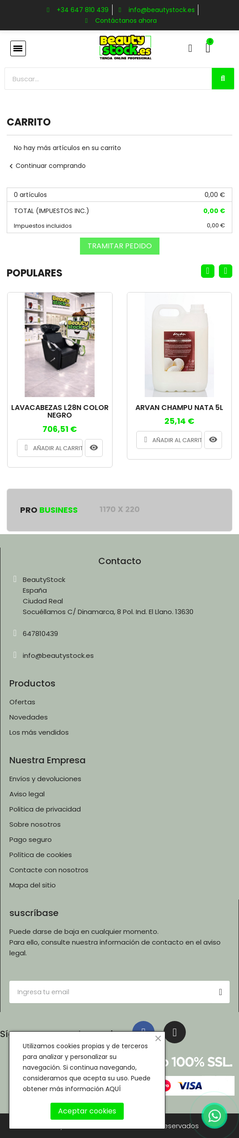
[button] (18, 48)
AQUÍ (113, 1088)
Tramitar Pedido (120, 246)
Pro (49, 509)
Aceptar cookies (87, 1111)
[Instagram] (175, 1032)
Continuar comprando (46, 165)
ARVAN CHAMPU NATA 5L (179, 408)
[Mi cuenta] (190, 48)
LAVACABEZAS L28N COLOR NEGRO (60, 411)
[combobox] (103, 78)
